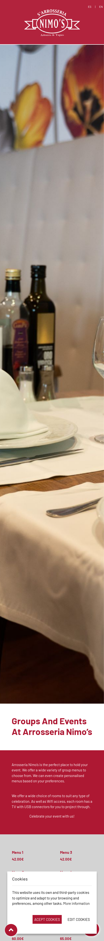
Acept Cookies (47, 919)
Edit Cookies (79, 919)
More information (76, 903)
